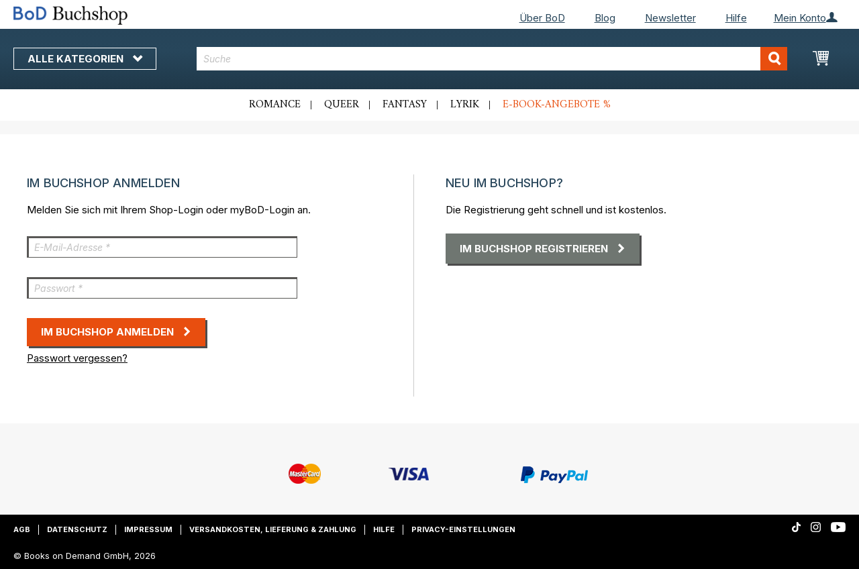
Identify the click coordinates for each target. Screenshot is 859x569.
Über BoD (542, 17)
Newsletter (670, 17)
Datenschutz (77, 529)
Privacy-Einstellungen (463, 529)
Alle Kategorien (85, 58)
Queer (341, 104)
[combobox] (492, 58)
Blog (605, 17)
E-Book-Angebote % (557, 104)
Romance (275, 104)
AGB (21, 529)
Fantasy (405, 104)
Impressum (148, 529)
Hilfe (736, 17)
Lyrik (464, 104)
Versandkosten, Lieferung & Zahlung (272, 529)
